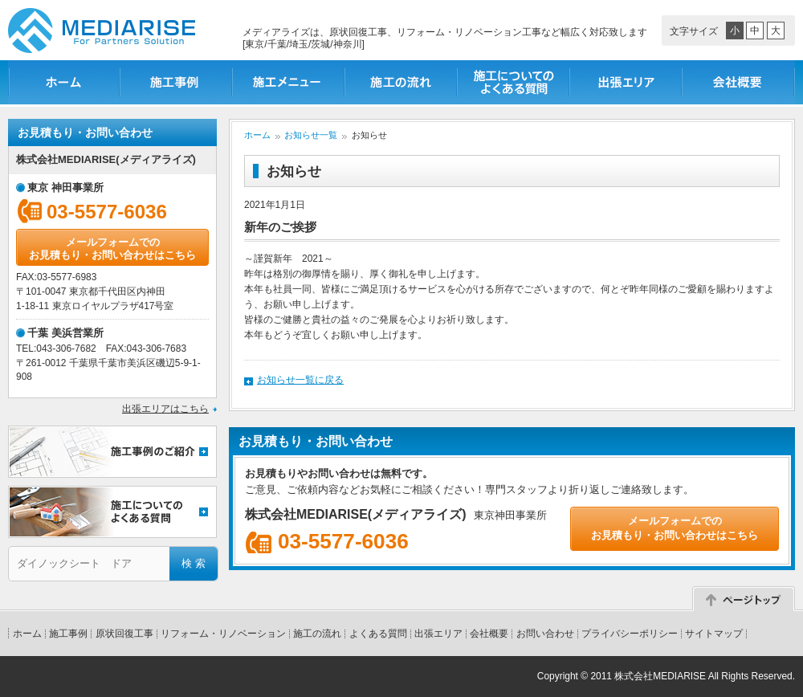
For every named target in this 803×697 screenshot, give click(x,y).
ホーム (64, 82)
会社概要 (739, 82)
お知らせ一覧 (310, 135)
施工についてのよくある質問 (514, 82)
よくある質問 (378, 633)
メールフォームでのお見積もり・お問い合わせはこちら (112, 248)
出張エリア (626, 82)
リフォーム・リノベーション (223, 633)
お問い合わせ (545, 633)
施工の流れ (401, 82)
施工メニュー (289, 82)
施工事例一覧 (176, 82)
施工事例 (68, 633)
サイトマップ (714, 633)
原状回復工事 (124, 633)
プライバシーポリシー (629, 633)
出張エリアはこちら (165, 408)
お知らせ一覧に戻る (300, 379)
